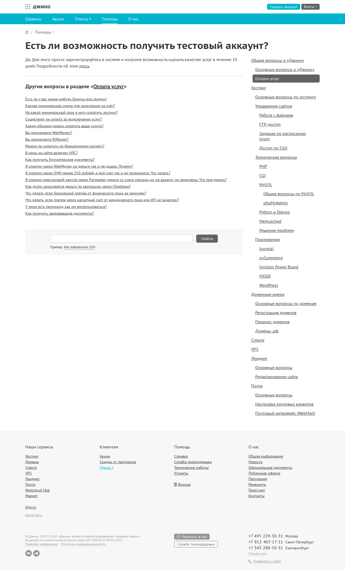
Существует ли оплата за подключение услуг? (63, 119)
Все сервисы (26, 6)
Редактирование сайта (276, 376)
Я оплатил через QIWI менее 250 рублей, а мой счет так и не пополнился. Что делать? (97, 173)
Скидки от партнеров (118, 461)
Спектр (257, 340)
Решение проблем (276, 230)
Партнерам (258, 478)
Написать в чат (194, 536)
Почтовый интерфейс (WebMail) (285, 413)
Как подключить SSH (79, 247)
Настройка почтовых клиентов (284, 404)
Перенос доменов (272, 321)
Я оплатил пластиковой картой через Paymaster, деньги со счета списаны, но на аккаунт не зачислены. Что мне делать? (126, 179)
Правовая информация (41, 544)
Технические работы (191, 467)
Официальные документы (270, 467)
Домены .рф (266, 331)
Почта (257, 385)
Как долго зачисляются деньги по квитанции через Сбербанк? (78, 186)
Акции (58, 19)
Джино (41, 7)
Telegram (36, 553)
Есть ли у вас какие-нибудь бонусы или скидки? (66, 99)
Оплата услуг (108, 86)
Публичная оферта (264, 473)
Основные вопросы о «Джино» (285, 69)
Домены (32, 461)
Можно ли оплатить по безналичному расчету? (64, 146)
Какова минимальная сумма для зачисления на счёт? (70, 105)
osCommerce (271, 257)
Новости (256, 461)
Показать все (258, 553)
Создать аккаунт (284, 6)
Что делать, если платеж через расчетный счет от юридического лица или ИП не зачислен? (102, 199)
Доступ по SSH (273, 148)
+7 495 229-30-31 (266, 536)
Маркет (31, 495)
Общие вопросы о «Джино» (277, 60)
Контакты (256, 495)
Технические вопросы (276, 157)
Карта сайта (33, 515)
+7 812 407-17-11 (266, 541)
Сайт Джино (27, 32)
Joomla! (266, 248)
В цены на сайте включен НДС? (51, 152)
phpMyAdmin (275, 203)
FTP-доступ (270, 124)
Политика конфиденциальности (83, 544)
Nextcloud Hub (37, 490)
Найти (207, 238)
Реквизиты (257, 484)
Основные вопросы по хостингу (285, 97)
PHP (263, 166)
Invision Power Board (278, 267)
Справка (181, 456)
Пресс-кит (257, 490)
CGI (262, 175)
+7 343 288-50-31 (266, 547)
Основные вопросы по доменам (285, 303)
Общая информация (266, 456)
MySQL (265, 184)
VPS (254, 349)
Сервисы (33, 19)
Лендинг (259, 358)
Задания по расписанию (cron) (282, 136)
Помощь (110, 19)
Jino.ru (30, 507)
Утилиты (181, 473)
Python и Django (274, 212)
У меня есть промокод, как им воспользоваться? (66, 206)
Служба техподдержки (193, 461)
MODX (265, 276)
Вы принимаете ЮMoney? (46, 139)
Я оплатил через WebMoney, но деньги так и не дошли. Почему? (79, 166)
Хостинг (258, 87)
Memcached (270, 221)
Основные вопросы (273, 367)
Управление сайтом (273, 106)
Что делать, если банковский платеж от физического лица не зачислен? (85, 193)
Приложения (267, 239)
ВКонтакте (28, 553)
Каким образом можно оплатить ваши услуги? (64, 125)
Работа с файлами (276, 115)
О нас (133, 19)
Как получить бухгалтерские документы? (60, 159)
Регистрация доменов (275, 312)
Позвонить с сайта (267, 561)
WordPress (268, 285)
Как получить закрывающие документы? (59, 213)
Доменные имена (267, 294)
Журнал (184, 484)
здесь (84, 66)
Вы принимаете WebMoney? (48, 132)
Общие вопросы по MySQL (288, 193)
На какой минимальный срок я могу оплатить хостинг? (71, 112)
